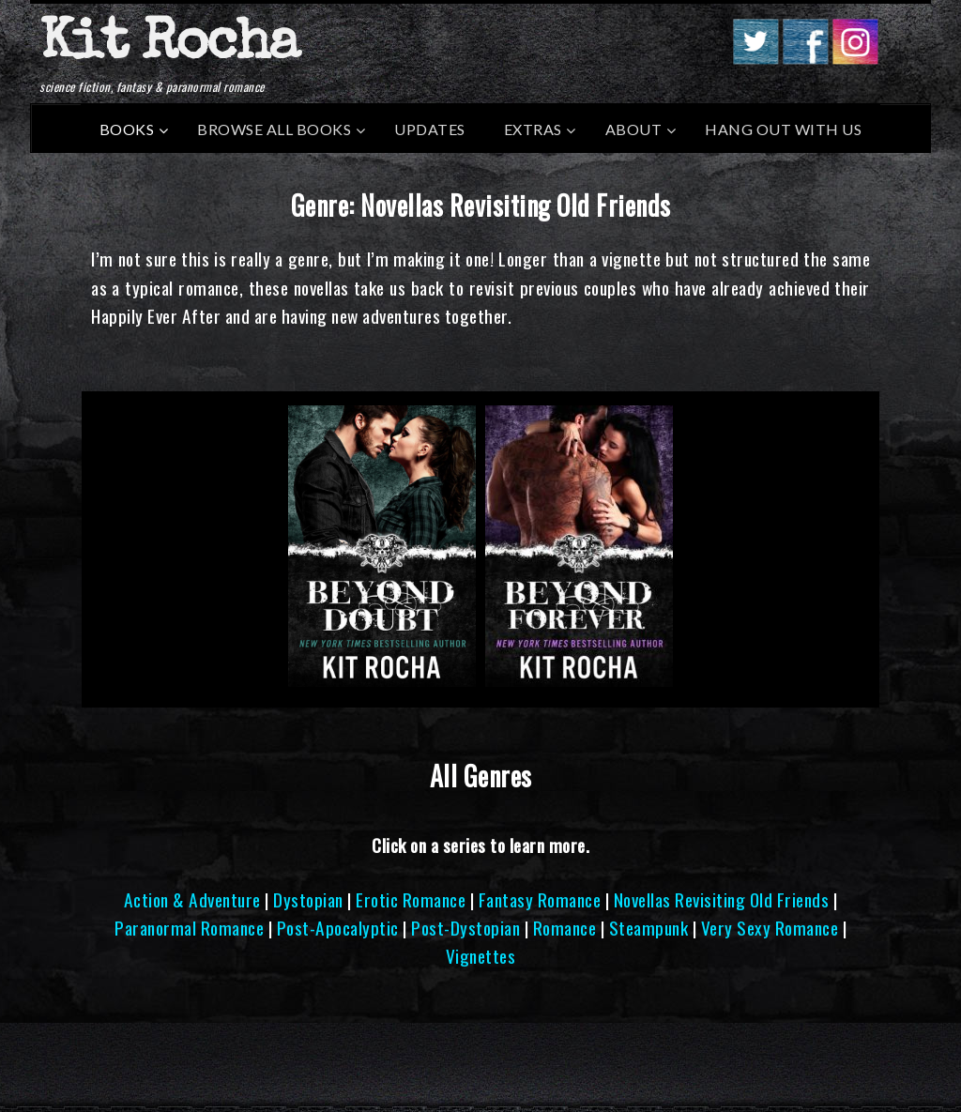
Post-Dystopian (465, 927)
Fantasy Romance (540, 899)
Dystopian (308, 899)
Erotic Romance (410, 899)
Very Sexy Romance (770, 927)
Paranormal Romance (189, 927)
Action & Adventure (192, 899)
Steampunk (649, 927)
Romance (565, 927)
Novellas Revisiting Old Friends (722, 899)
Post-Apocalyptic (338, 927)
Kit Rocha (168, 46)
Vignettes (481, 955)
